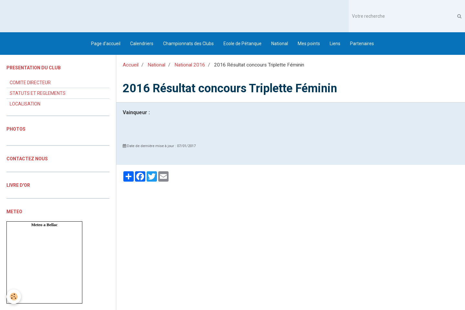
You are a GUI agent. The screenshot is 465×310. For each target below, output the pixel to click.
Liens (335, 43)
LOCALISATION (25, 103)
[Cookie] (13, 296)
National (279, 43)
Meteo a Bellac (44, 224)
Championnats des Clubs (188, 43)
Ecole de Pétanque (242, 43)
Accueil (131, 65)
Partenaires (362, 43)
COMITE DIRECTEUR (30, 82)
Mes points (309, 43)
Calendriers (141, 43)
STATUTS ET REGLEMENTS (38, 93)
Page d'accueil (105, 43)
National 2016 (189, 65)
